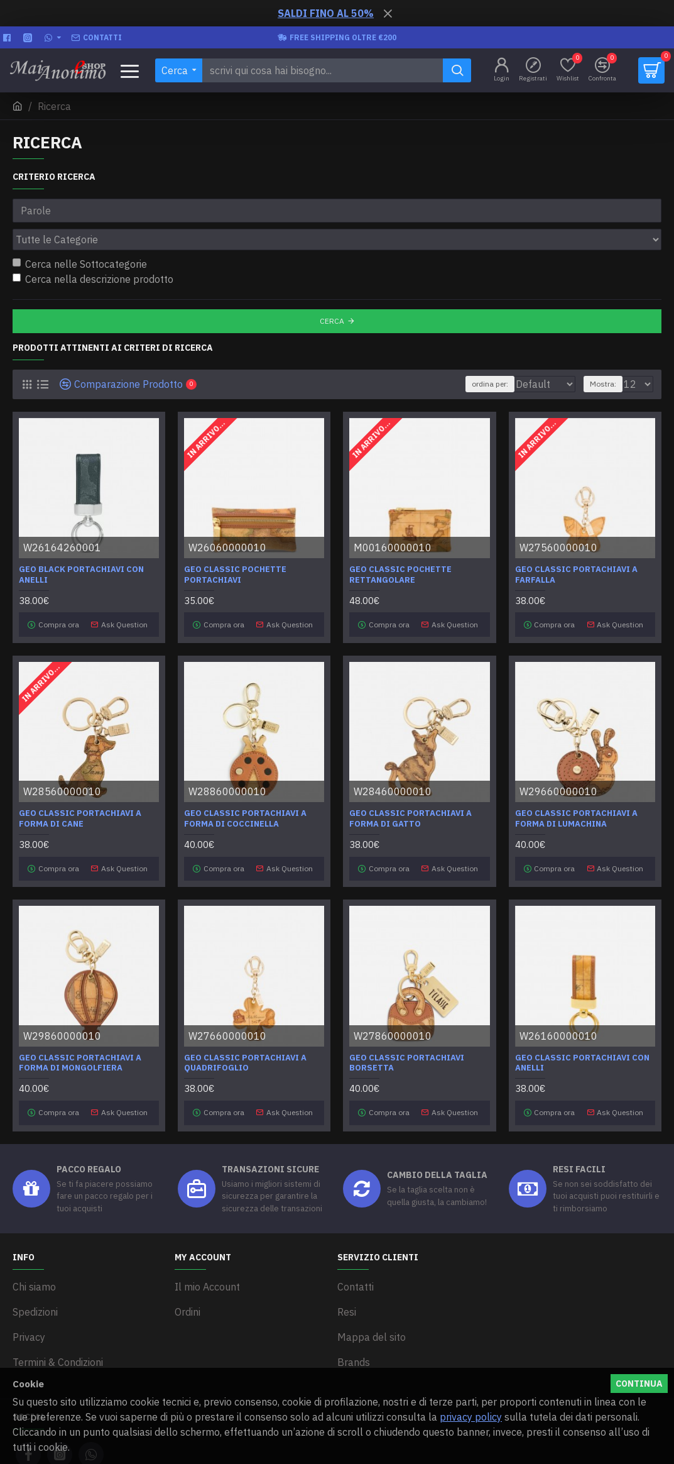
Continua (639, 1383)
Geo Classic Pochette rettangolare (400, 547)
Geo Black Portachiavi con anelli (81, 547)
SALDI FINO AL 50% (326, 13)
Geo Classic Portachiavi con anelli (582, 1021)
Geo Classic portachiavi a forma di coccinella (245, 784)
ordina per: (459, 356)
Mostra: (608, 356)
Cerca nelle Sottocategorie (80, 236)
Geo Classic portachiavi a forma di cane (80, 784)
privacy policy (471, 1417)
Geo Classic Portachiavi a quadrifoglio (245, 1021)
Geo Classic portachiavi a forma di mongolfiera (80, 1021)
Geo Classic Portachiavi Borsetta (406, 1021)
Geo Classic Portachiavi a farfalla (576, 547)
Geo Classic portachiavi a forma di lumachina (576, 784)
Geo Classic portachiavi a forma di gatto (410, 784)
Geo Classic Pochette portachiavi (235, 547)
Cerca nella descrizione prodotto (93, 251)
